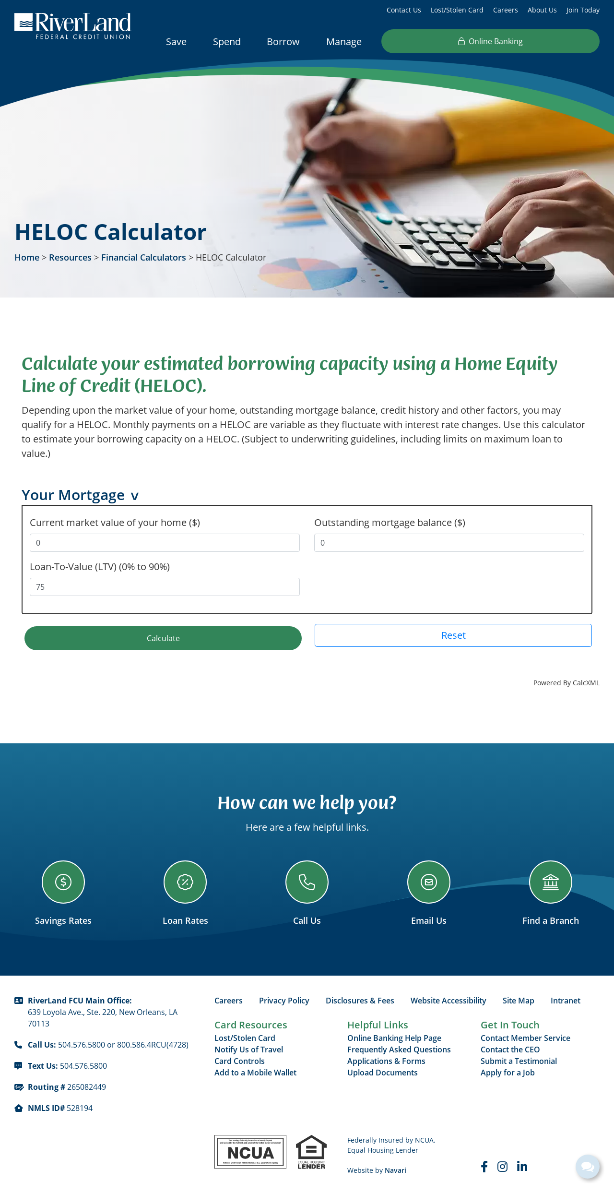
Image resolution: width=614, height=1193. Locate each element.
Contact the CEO (510, 1048)
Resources (70, 257)
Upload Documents (382, 1071)
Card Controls (239, 1059)
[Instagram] (502, 1165)
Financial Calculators (143, 257)
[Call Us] (307, 892)
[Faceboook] (484, 1165)
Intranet (565, 999)
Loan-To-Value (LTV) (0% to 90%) (100, 565)
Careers (505, 9)
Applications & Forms (386, 1059)
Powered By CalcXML (566, 681)
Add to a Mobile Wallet (255, 1071)
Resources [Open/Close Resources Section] (411, 42)
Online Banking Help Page (394, 1036)
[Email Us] (429, 892)
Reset (453, 633)
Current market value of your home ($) (115, 520)
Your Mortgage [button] (73, 495)
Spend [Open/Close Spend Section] (227, 42)
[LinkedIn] (522, 1165)
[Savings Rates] (63, 892)
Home (26, 257)
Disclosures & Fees (360, 999)
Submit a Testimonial (519, 1059)
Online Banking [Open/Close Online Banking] (541, 41)
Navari (395, 1168)
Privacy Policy (284, 999)
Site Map (518, 999)
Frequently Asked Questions (399, 1048)
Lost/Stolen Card (457, 9)
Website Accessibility (448, 999)
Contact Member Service (525, 1036)
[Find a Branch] (551, 892)
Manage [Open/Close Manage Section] (344, 42)
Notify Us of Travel (248, 1048)
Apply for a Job (508, 1071)
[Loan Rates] (185, 892)
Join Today (583, 9)
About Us (542, 9)
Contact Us (404, 9)
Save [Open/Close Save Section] (176, 42)
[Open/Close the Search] (462, 41)
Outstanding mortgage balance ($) (389, 520)
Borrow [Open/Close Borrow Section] (283, 42)
